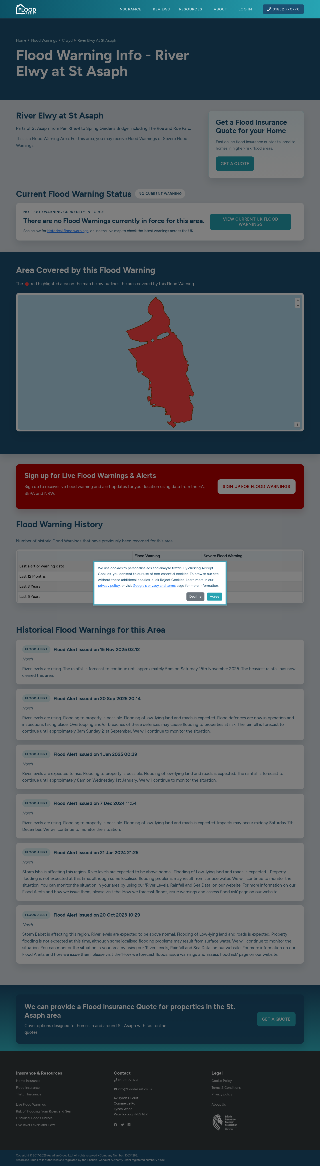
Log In (245, 9)
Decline (195, 596)
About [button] (222, 9)
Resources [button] (192, 9)
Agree (214, 596)
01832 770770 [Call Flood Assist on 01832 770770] (283, 9)
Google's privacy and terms (154, 585)
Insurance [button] (131, 9)
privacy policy (109, 585)
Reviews (161, 9)
